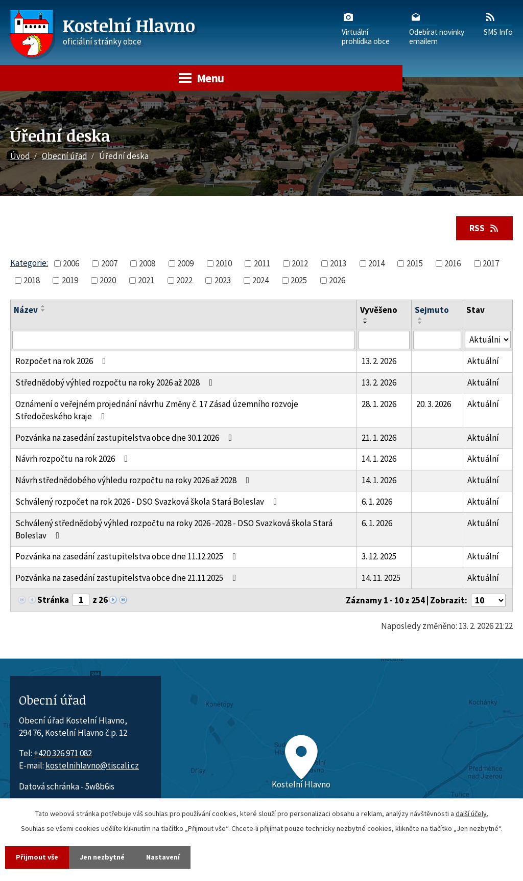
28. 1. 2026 (379, 404)
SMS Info (498, 23)
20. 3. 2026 (433, 404)
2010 (224, 263)
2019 (70, 280)
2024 (260, 280)
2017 (491, 263)
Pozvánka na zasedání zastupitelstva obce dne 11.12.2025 (127, 556)
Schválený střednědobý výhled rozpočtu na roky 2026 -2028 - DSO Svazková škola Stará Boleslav (173, 529)
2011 (262, 263)
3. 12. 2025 (379, 556)
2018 (31, 280)
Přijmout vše (37, 857)
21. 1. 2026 (379, 437)
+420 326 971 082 (63, 753)
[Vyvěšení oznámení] (384, 340)
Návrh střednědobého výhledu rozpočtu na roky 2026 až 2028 (134, 480)
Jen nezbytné (102, 857)
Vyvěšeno (378, 309)
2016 (452, 263)
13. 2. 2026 (379, 361)
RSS (484, 228)
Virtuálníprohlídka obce (366, 28)
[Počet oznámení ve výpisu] (488, 600)
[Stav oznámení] (488, 340)
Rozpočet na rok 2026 (62, 361)
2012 (300, 263)
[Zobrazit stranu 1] (80, 600)
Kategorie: (29, 262)
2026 (337, 280)
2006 (71, 263)
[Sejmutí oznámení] (437, 340)
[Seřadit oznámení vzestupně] (43, 306)
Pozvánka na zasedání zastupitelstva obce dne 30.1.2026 (125, 437)
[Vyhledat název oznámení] (183, 340)
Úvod (20, 156)
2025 (299, 280)
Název (26, 309)
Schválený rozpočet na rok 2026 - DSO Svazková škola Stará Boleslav (148, 501)
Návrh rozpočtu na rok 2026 (73, 458)
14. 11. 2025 (381, 577)
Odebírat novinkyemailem (436, 28)
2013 (338, 263)
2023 (223, 280)
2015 (415, 263)
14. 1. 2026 (379, 458)
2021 (146, 280)
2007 (109, 263)
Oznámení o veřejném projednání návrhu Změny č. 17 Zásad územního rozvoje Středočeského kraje (156, 410)
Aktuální (483, 361)
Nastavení (163, 857)
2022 (184, 280)
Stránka (53, 599)
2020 (108, 280)
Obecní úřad (64, 156)
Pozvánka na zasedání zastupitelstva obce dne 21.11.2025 (127, 577)
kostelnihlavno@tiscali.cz (92, 765)
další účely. (472, 813)
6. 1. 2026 (377, 501)
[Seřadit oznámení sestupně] (43, 310)
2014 (376, 263)
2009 (185, 263)
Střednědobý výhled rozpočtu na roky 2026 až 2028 (116, 382)
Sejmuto (432, 309)
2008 (147, 263)
